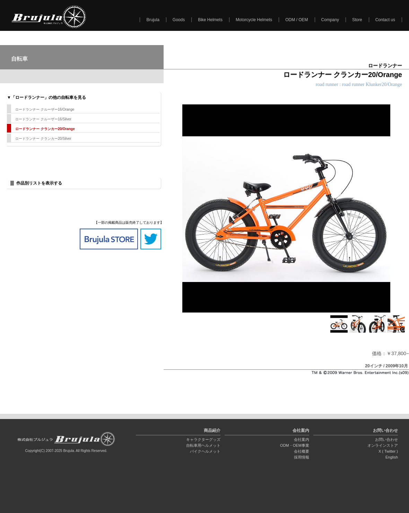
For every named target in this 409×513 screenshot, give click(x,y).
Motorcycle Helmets (254, 19)
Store (357, 19)
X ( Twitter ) (388, 451)
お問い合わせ (386, 439)
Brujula (152, 19)
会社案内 (301, 439)
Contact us (385, 19)
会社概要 (301, 451)
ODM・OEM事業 (294, 445)
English (391, 457)
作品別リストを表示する (39, 183)
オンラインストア (382, 445)
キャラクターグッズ (203, 439)
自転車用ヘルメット (203, 445)
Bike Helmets (210, 19)
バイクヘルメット (205, 451)
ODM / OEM (296, 19)
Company (330, 19)
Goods (179, 19)
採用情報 (301, 457)
